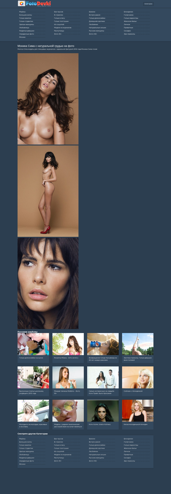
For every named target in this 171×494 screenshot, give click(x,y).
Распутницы (59, 458)
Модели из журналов (62, 454)
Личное (127, 451)
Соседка (127, 458)
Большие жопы (25, 442)
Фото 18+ (57, 461)
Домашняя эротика (97, 448)
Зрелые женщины (26, 451)
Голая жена (128, 442)
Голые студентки (26, 448)
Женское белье (130, 448)
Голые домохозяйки (97, 445)
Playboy (22, 439)
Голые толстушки (61, 448)
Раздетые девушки (26, 458)
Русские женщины (96, 458)
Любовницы (24, 454)
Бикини (92, 439)
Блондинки (128, 439)
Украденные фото (26, 461)
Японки (22, 464)
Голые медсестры (131, 445)
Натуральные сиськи (97, 454)
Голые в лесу (59, 445)
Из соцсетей (59, 451)
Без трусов (58, 439)
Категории (148, 4)
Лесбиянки (93, 451)
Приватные (128, 454)
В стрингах (58, 442)
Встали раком (94, 442)
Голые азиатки (25, 445)
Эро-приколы (129, 461)
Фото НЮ (93, 461)
